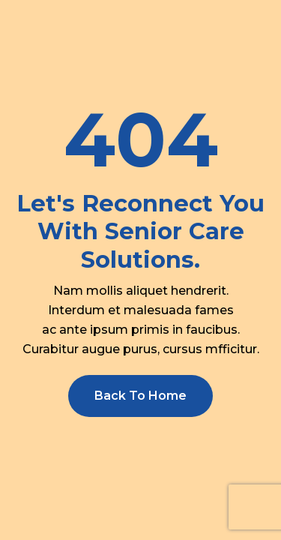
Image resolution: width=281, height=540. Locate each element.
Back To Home (140, 395)
